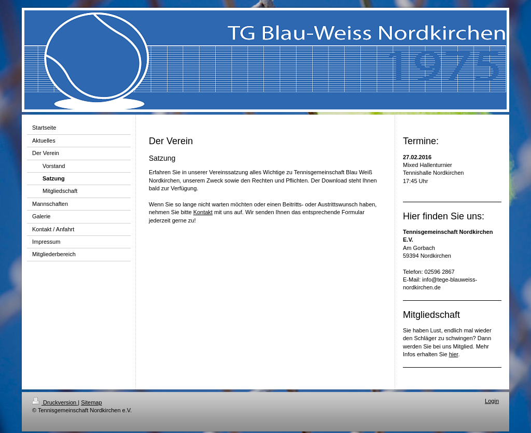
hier (453, 354)
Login (492, 401)
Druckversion (55, 402)
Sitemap (91, 402)
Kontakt (203, 212)
